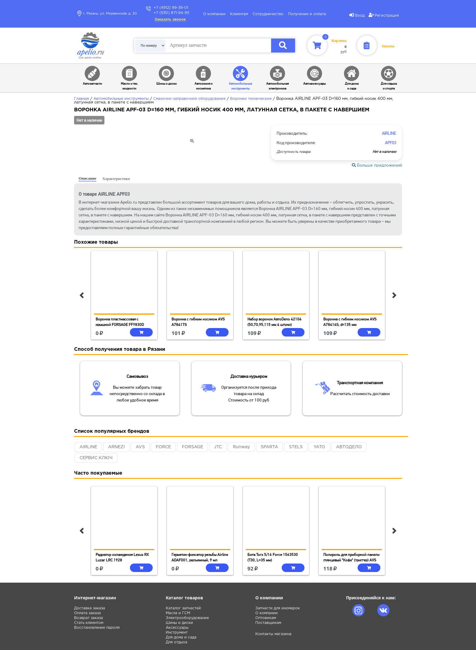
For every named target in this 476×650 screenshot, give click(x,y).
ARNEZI (116, 447)
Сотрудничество (268, 14)
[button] (81, 295)
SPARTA (269, 447)
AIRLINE (88, 447)
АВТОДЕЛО (349, 447)
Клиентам (239, 14)
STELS (296, 447)
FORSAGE (192, 447)
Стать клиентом (88, 623)
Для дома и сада (181, 637)
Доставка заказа (89, 608)
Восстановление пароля (97, 627)
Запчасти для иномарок (277, 608)
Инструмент (177, 632)
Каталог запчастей (183, 608)
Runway (241, 447)
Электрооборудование (187, 618)
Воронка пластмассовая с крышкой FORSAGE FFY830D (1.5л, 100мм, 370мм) (120, 324)
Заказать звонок (170, 19)
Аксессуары (177, 627)
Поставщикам (268, 623)
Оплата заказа (87, 613)
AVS (140, 447)
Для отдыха (176, 642)
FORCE (163, 447)
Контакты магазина (273, 634)
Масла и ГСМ (178, 613)
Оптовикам (265, 618)
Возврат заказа (88, 618)
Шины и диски (179, 623)
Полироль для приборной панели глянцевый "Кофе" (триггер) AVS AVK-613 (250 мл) (351, 560)
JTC (218, 447)
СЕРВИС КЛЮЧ (96, 458)
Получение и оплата (307, 14)
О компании (214, 14)
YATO (319, 447)
